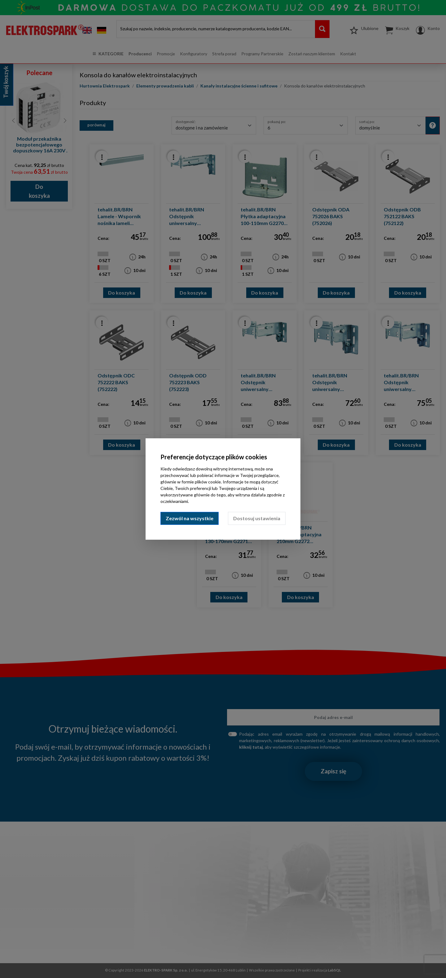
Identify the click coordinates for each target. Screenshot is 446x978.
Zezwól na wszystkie (189, 518)
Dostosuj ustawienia (256, 518)
